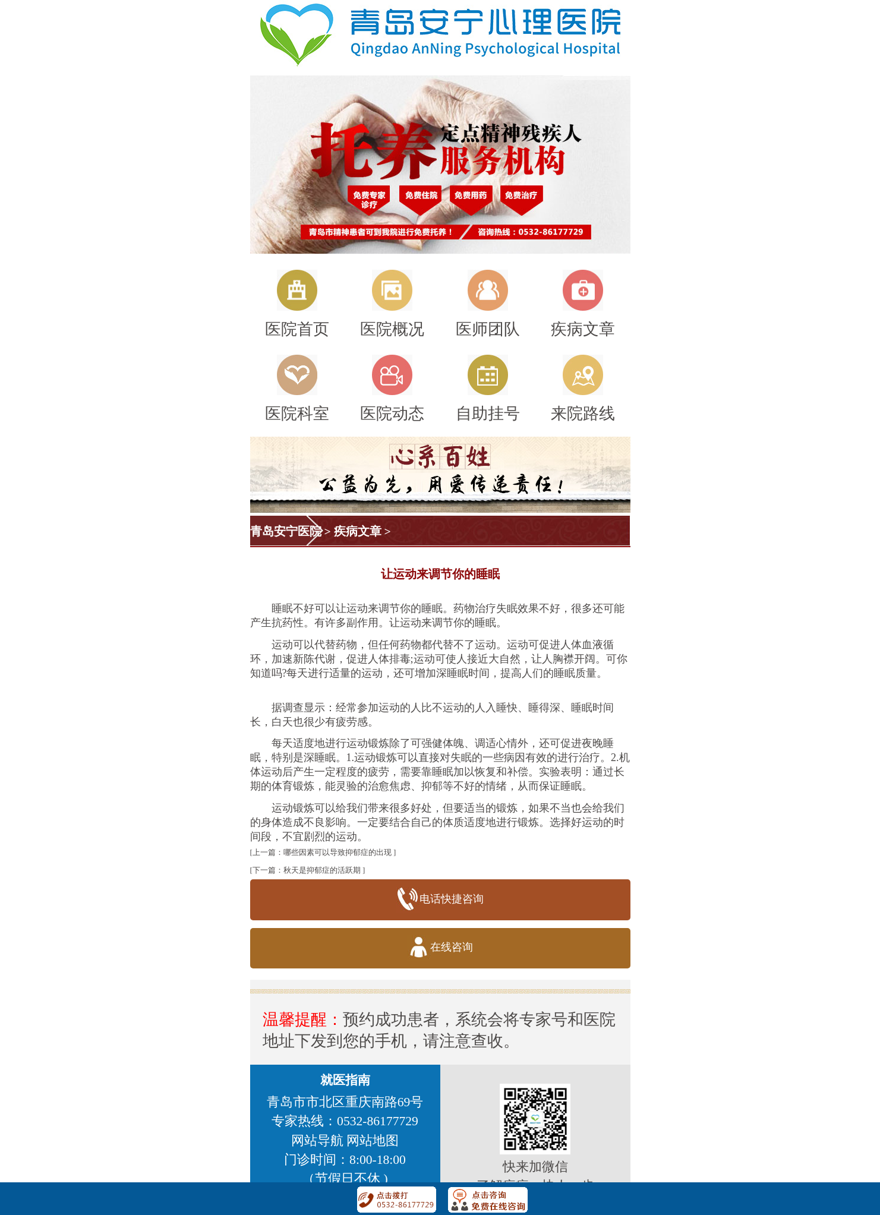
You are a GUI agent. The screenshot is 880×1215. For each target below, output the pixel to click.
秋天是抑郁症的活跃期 (322, 870)
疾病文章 (357, 531)
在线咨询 (440, 948)
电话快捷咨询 (440, 900)
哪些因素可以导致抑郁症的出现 (337, 852)
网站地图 (372, 1141)
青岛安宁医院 (285, 531)
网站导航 (317, 1141)
